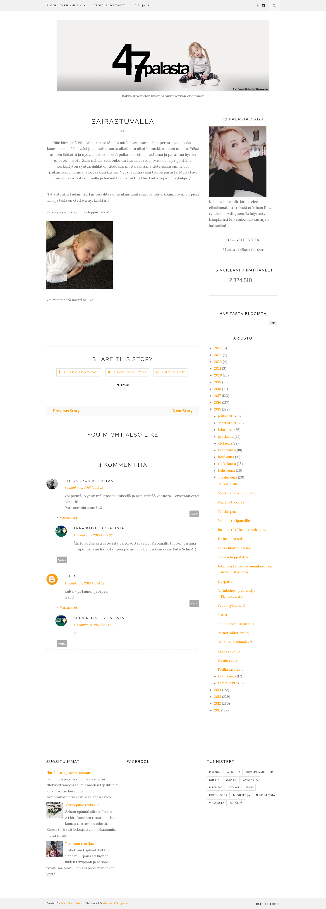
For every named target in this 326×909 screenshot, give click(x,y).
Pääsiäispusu (227, 511)
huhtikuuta (226, 470)
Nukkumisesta (265, 795)
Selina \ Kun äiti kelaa (89, 481)
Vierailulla (216, 802)
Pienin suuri (227, 660)
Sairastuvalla (228, 484)
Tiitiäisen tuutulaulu (80, 843)
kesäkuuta (226, 457)
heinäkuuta (227, 450)
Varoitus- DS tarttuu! (111, 5)
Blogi (51, 5)
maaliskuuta (227, 477)
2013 (217, 696)
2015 (217, 409)
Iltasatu (223, 615)
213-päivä (225, 581)
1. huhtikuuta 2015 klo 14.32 (84, 583)
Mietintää (215, 787)
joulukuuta (226, 416)
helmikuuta (227, 676)
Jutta (70, 576)
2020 (218, 375)
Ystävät (233, 787)
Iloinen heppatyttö (233, 557)
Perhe (249, 787)
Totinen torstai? (231, 539)
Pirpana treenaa (231, 502)
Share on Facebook (81, 372)
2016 (217, 402)
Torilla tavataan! (231, 669)
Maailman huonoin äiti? (236, 493)
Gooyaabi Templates (115, 903)
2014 (217, 690)
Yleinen (231, 779)
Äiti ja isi (143, 5)
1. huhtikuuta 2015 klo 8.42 (84, 488)
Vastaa (194, 513)
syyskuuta (226, 436)
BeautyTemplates (71, 903)
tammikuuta (227, 683)
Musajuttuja (241, 795)
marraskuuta (228, 423)
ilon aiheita (250, 779)
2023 (218, 361)
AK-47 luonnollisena (234, 548)
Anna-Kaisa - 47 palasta (99, 528)
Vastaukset (68, 518)
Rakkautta (233, 772)
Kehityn (214, 779)
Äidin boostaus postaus (236, 624)
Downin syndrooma (259, 772)
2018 (217, 389)
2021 (217, 368)
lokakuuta (225, 430)
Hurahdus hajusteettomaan (68, 772)
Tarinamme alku (74, 5)
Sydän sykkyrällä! (231, 605)
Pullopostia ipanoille (234, 520)
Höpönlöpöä (218, 795)
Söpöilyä (236, 802)
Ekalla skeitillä (229, 651)
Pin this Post (174, 372)
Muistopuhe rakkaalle (82, 805)
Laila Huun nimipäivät (235, 642)
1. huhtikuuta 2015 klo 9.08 (93, 535)
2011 (217, 710)
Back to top (268, 904)
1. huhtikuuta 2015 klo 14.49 (93, 625)
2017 (217, 395)
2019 (217, 382)
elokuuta (225, 443)
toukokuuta (227, 464)
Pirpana (214, 772)
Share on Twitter (130, 372)
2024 (218, 355)
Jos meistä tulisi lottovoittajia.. (242, 530)
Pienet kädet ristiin (233, 633)
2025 (218, 348)
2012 (217, 703)
